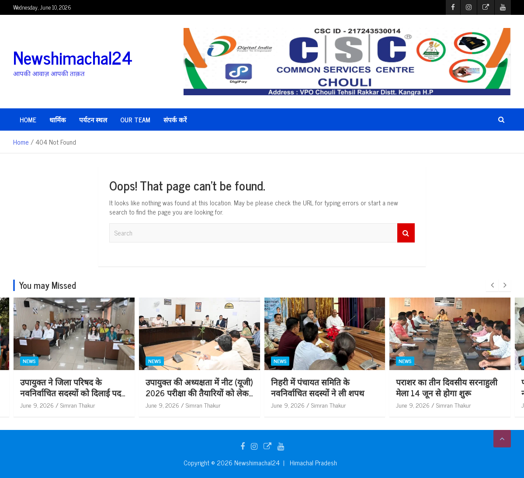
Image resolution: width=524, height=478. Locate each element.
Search (406, 233)
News (32, 361)
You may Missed (47, 285)
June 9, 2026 (40, 405)
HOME (28, 119)
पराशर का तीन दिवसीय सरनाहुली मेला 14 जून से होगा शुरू (449, 387)
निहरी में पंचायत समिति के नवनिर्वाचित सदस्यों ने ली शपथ (320, 387)
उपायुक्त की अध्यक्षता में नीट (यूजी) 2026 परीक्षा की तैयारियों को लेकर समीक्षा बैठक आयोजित (202, 392)
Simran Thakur (80, 405)
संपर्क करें (175, 119)
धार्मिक (57, 119)
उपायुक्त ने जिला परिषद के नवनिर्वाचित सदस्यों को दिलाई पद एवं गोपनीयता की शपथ (73, 392)
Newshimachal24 (72, 57)
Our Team (135, 119)
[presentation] (492, 285)
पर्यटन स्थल (93, 119)
